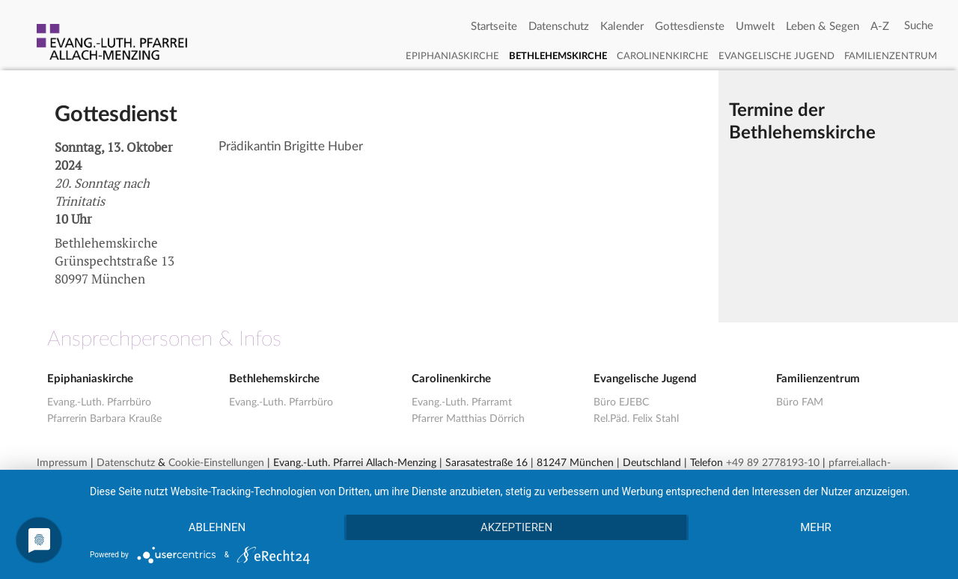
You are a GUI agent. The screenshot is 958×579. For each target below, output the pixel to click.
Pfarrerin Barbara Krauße (104, 419)
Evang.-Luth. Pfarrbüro (99, 402)
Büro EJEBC (621, 402)
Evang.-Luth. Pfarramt (462, 402)
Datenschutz (558, 26)
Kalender (622, 26)
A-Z (879, 26)
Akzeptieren (516, 527)
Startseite (494, 26)
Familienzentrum (890, 56)
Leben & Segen (822, 26)
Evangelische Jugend (776, 56)
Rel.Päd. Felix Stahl (636, 419)
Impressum (62, 463)
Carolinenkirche (663, 56)
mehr (816, 527)
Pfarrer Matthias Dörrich (468, 419)
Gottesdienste (689, 26)
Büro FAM (799, 402)
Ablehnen (217, 527)
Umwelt (755, 26)
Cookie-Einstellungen (216, 463)
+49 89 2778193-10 (773, 463)
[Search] (918, 26)
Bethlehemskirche (558, 56)
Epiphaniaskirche (452, 56)
